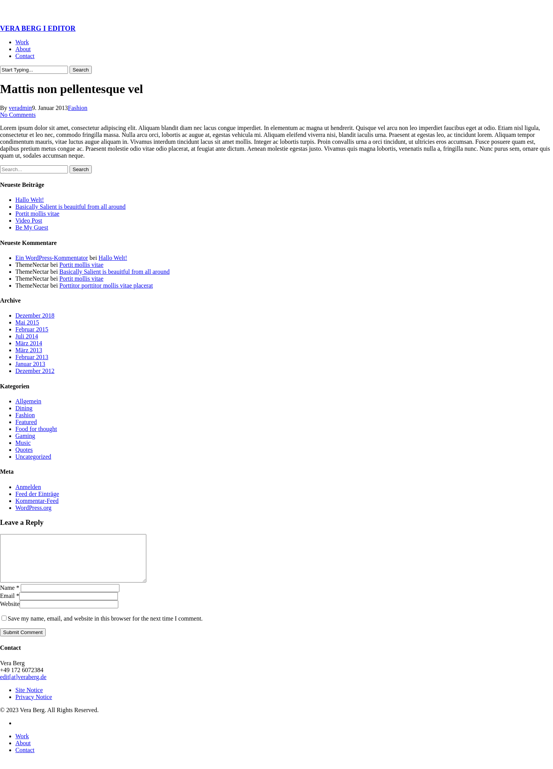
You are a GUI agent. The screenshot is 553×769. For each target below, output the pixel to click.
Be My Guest (31, 227)
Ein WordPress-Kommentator (51, 258)
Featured (26, 422)
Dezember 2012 (35, 371)
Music (23, 442)
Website (10, 613)
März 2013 (28, 350)
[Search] (34, 70)
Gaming (25, 436)
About (23, 752)
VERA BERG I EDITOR (38, 28)
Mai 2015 (27, 322)
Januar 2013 (30, 364)
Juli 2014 (26, 336)
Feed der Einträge (37, 494)
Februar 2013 (31, 357)
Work (22, 745)
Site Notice (29, 699)
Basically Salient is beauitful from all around (70, 206)
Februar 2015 (31, 329)
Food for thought (36, 429)
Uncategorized (33, 456)
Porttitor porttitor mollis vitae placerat (106, 285)
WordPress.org (33, 507)
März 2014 (28, 343)
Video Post (28, 220)
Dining (23, 408)
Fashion (78, 108)
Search (81, 70)
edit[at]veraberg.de (23, 686)
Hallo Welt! (29, 199)
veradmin (20, 108)
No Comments (18, 115)
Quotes (24, 449)
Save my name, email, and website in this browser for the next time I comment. (105, 627)
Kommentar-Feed (37, 501)
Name (9, 597)
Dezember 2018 (35, 315)
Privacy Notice (33, 706)
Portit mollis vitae (37, 213)
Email (9, 605)
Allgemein (28, 401)
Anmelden (28, 487)
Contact (25, 759)
